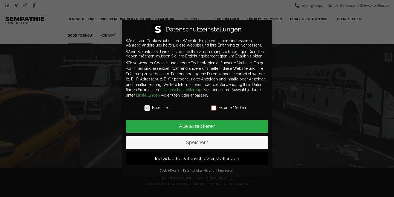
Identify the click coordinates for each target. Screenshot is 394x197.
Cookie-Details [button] (170, 167)
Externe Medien (228, 104)
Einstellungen (148, 92)
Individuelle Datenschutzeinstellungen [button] (197, 155)
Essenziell (157, 104)
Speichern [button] (197, 139)
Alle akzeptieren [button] (197, 123)
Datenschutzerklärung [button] (199, 167)
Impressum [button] (226, 167)
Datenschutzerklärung (182, 87)
